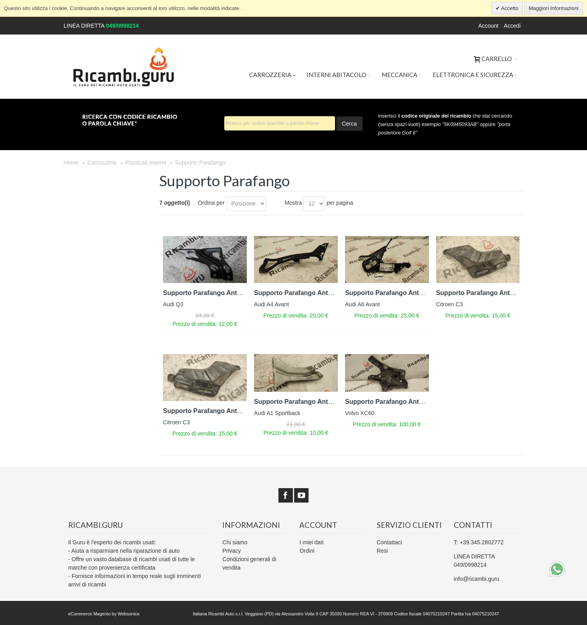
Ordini (306, 551)
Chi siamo (234, 542)
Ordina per (211, 203)
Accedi (512, 25)
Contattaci (389, 542)
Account (488, 25)
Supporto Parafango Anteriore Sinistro (221, 292)
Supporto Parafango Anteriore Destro (402, 292)
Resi (382, 551)
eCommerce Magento (89, 613)
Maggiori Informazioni (554, 8)
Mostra (293, 203)
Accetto (509, 8)
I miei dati (311, 542)
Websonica (128, 613)
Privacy (231, 551)
